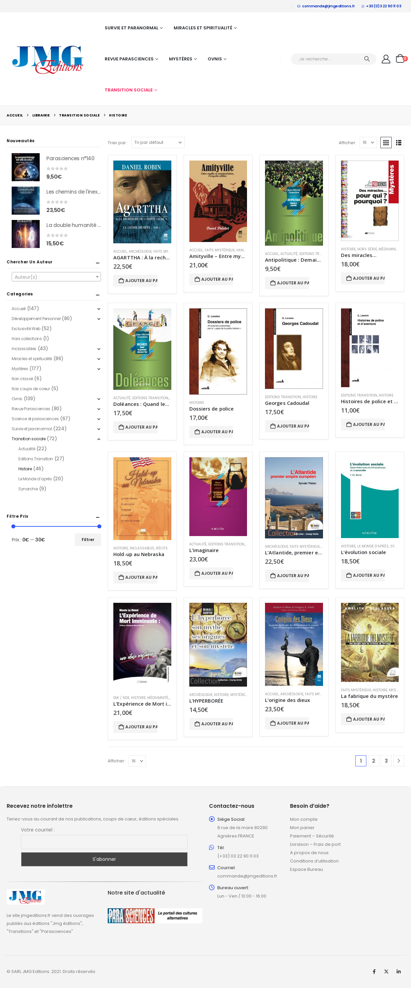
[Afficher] (368, 142)
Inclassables (142, 548)
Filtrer (88, 539)
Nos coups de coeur (31, 389)
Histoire (348, 249)
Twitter (386, 972)
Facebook (374, 972)
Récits (162, 548)
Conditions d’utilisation (314, 861)
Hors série (367, 249)
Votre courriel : (38, 829)
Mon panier (302, 827)
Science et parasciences (35, 419)
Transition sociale (129, 90)
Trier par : (118, 143)
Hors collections (27, 338)
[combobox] (56, 276)
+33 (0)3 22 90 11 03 (381, 6)
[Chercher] (367, 59)
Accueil (120, 251)
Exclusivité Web (26, 328)
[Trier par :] (158, 142)
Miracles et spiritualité (203, 28)
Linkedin (399, 972)
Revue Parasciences (129, 59)
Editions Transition (317, 253)
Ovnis (215, 59)
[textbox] (56, 277)
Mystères (180, 59)
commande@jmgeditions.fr (326, 6)
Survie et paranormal (131, 28)
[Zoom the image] (26, 893)
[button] (386, 142)
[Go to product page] (142, 202)
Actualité (289, 253)
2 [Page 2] (373, 760)
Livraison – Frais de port (315, 844)
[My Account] (386, 59)
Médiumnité (389, 249)
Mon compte (304, 819)
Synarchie (28, 489)
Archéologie (140, 251)
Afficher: (347, 143)
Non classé (22, 379)
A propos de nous (309, 852)
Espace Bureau (306, 869)
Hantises (244, 250)
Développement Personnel (36, 318)
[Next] (398, 760)
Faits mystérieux (168, 251)
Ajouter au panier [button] (141, 280)
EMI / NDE (121, 697)
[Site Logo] (48, 59)
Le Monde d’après (373, 546)
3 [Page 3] (386, 760)
